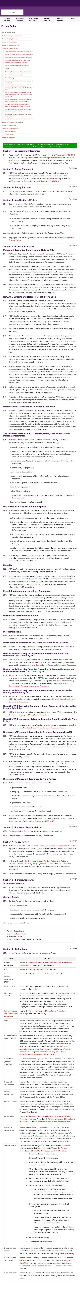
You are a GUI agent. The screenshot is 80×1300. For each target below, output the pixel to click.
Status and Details (20, 19)
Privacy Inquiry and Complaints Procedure (30, 715)
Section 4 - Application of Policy (11, 45)
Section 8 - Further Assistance (10, 128)
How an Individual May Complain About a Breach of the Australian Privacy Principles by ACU (18, 100)
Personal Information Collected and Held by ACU (18, 51)
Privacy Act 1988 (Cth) (65, 155)
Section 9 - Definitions (8, 138)
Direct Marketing (9, 78)
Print (73, 18)
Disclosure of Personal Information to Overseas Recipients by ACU (18, 115)
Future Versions (60, 19)
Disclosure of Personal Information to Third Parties (19, 119)
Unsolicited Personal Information (14, 75)
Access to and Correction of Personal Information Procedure (49, 665)
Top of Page (73, 168)
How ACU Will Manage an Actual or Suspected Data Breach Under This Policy (18, 110)
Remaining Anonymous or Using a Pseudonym (18, 72)
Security (7, 69)
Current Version (7, 19)
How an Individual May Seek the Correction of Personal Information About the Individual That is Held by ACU (18, 94)
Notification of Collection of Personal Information (18, 57)
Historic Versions (46, 19)
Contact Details (9, 134)
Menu (12, 12)
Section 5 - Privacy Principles (10, 48)
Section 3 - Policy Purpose (9, 42)
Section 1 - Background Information (12, 36)
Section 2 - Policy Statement (10, 39)
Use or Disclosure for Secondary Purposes (17, 65)
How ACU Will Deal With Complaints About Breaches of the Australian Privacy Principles (17, 105)
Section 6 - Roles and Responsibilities (12, 122)
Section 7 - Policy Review (9, 125)
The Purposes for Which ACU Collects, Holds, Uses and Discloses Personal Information (18, 61)
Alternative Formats (10, 131)
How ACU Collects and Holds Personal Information (19, 54)
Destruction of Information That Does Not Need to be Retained (19, 82)
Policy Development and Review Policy (39, 861)
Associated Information (33, 19)
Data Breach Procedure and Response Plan (45, 728)
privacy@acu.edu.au (17, 934)
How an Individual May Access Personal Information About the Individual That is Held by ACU (18, 88)
